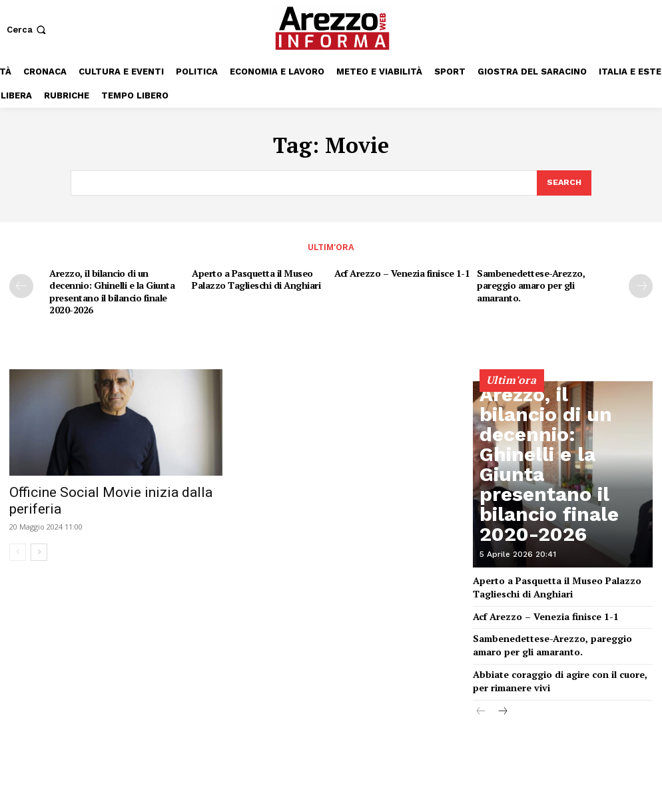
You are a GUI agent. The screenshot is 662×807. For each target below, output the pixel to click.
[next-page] (641, 284)
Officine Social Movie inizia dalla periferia (111, 486)
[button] (28, 30)
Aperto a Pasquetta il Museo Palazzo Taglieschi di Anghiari (254, 276)
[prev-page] (21, 284)
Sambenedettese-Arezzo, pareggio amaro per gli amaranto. (528, 282)
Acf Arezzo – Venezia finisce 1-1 (400, 271)
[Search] (563, 182)
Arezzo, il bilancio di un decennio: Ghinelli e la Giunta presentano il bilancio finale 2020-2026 (108, 288)
